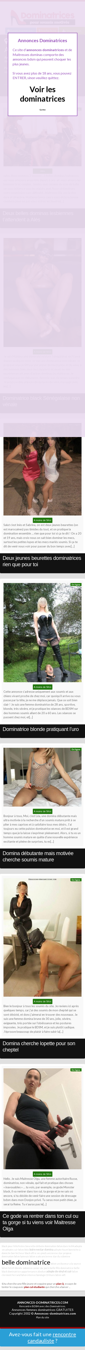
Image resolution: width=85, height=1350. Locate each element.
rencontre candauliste (52, 1337)
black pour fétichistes (13, 1246)
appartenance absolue (33, 1271)
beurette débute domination (41, 1246)
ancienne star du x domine (56, 1256)
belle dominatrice (26, 1262)
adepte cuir (11, 1249)
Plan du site (42, 1317)
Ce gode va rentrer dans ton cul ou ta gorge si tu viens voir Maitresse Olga (40, 1222)
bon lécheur (17, 1253)
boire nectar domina (41, 1249)
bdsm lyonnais (21, 1256)
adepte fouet (61, 1249)
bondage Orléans (45, 1275)
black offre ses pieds (36, 1253)
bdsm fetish (8, 1268)
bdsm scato (35, 1256)
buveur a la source (71, 1263)
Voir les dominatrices (42, 93)
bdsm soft (60, 1275)
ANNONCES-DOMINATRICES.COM (42, 1302)
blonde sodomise (23, 1268)
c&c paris (44, 1268)
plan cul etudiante (34, 1286)
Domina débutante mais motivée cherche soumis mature (38, 856)
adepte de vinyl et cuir (59, 1271)
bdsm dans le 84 (65, 1246)
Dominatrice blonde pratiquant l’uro (41, 729)
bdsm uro (55, 1263)
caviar (36, 1268)
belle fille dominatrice (61, 1268)
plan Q (60, 1283)
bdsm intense (28, 1275)
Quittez (42, 110)
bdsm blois (23, 1249)
